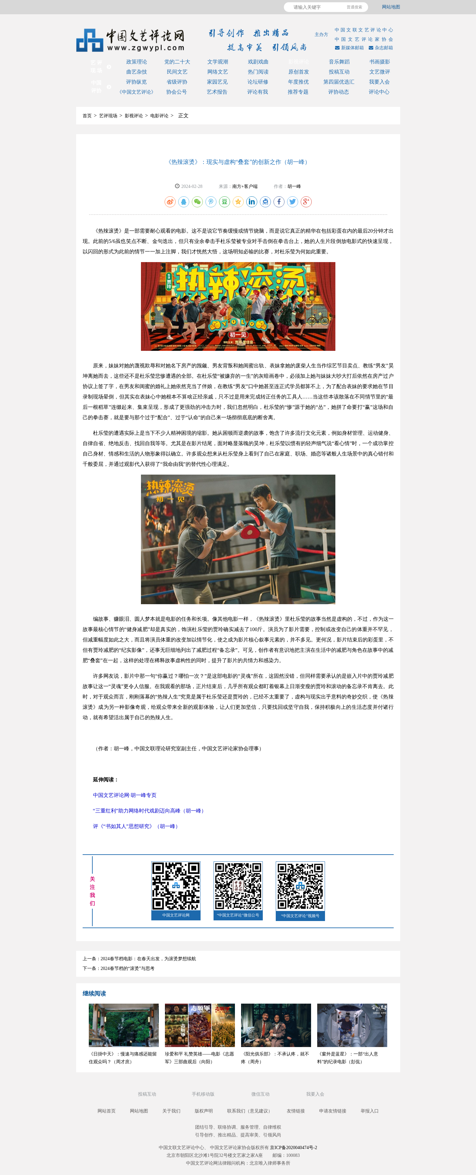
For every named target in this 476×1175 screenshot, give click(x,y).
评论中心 (379, 92)
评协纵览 (136, 82)
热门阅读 (258, 72)
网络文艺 (217, 72)
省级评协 (177, 82)
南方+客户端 (245, 186)
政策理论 (136, 61)
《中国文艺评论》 (136, 92)
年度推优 (298, 82)
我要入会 (379, 82)
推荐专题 (298, 92)
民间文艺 (177, 72)
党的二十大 (177, 61)
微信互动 (261, 1094)
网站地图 (391, 7)
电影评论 (159, 115)
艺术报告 (217, 92)
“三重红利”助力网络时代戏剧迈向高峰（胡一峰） (149, 810)
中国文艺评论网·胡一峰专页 (125, 795)
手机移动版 (204, 1094)
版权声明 (204, 1111)
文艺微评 (379, 72)
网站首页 (107, 1111)
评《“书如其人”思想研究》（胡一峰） (136, 826)
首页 (87, 115)
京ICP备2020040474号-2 (293, 1147)
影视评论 (298, 61)
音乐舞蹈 (339, 61)
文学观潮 (217, 61)
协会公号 (176, 92)
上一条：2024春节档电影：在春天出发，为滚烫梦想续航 (139, 958)
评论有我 (257, 92)
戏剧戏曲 (258, 61)
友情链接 (296, 1111)
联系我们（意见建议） (250, 1111)
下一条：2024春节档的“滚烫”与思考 (119, 968)
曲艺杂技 (136, 72)
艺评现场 (108, 115)
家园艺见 (217, 82)
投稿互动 (339, 72)
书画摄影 (379, 61)
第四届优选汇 (338, 82)
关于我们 (171, 1111)
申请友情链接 (332, 1111)
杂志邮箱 (380, 47)
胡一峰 (294, 186)
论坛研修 (258, 82)
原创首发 (298, 72)
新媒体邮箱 (348, 47)
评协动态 (338, 92)
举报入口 (370, 1111)
